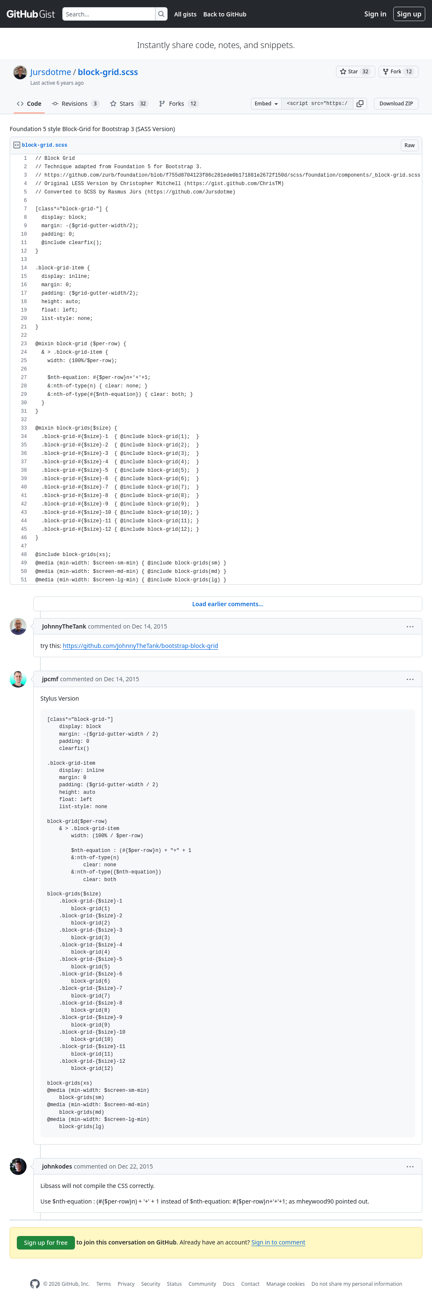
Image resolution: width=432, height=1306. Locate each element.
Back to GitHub (224, 14)
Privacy (126, 1283)
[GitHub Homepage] (35, 1284)
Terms (103, 1283)
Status (174, 1283)
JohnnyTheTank (64, 626)
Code (29, 103)
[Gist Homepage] (31, 14)
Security (150, 1283)
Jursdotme (50, 72)
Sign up (409, 14)
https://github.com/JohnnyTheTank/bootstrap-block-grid (140, 646)
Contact (250, 1283)
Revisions (76, 103)
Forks (179, 103)
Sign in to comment (278, 1242)
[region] (216, 369)
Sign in (376, 14)
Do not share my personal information (357, 1283)
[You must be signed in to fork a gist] (399, 72)
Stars (129, 103)
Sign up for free (46, 1243)
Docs (229, 1283)
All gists (185, 14)
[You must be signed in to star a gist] (355, 72)
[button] (360, 104)
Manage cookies (285, 1283)
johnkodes (57, 1166)
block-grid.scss (108, 72)
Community (202, 1283)
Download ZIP (396, 103)
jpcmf (50, 679)
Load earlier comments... (227, 604)
